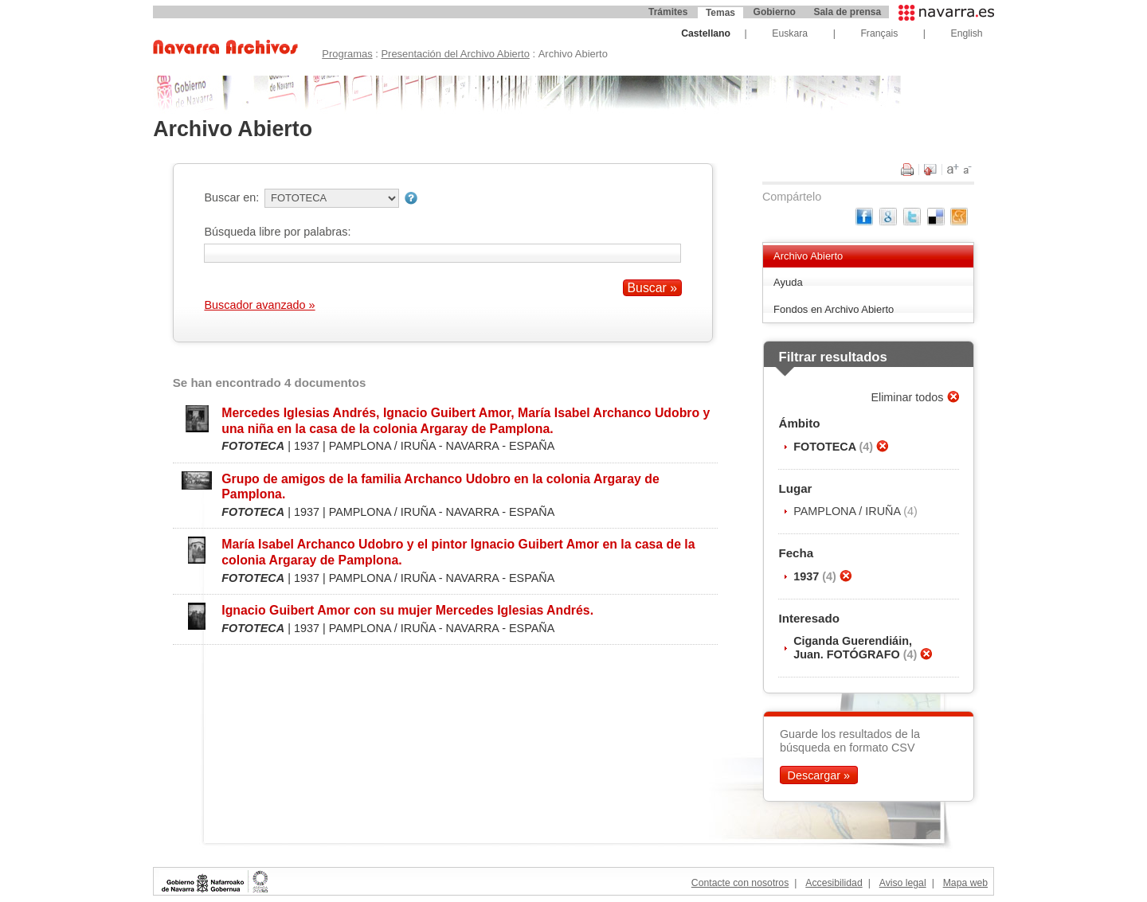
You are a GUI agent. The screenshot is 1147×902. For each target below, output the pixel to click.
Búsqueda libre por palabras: (277, 231)
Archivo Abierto (808, 256)
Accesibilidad (833, 882)
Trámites (667, 12)
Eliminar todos (908, 397)
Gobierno (775, 12)
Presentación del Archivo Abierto (455, 54)
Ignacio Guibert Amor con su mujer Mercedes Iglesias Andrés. (407, 610)
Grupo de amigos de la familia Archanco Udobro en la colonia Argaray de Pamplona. (440, 486)
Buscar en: (231, 197)
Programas (347, 54)
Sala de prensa (847, 12)
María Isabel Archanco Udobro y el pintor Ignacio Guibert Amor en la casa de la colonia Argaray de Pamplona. (458, 551)
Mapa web (965, 882)
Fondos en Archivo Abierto (833, 309)
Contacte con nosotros (740, 882)
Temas (720, 12)
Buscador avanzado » (259, 305)
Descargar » (819, 774)
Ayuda (788, 282)
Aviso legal (902, 882)
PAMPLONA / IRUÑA (848, 511)
